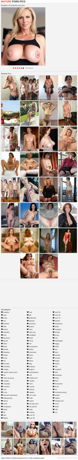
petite (56, 326)
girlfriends (31, 318)
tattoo (56, 378)
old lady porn (32, 404)
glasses (31, 321)
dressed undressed (9, 395)
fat (3, 412)
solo (55, 372)
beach (4, 329)
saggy (56, 344)
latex (29, 358)
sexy (55, 352)
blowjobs (5, 352)
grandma (31, 324)
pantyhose (57, 324)
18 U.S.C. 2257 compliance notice (33, 458)
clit (3, 375)
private (56, 332)
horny (30, 341)
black (4, 346)
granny (30, 326)
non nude (31, 395)
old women (32, 406)
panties (56, 321)
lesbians (31, 366)
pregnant (57, 329)
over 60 (56, 315)
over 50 (56, 312)
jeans (30, 355)
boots (4, 358)
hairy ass (31, 332)
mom (30, 384)
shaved (56, 355)
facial (4, 409)
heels (30, 338)
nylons (30, 401)
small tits (57, 369)
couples (5, 381)
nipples (30, 392)
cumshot (5, 386)
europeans (6, 406)
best (3, 335)
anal (3, 315)
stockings (57, 375)
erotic (4, 404)
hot (29, 344)
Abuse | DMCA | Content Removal (11, 458)
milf (29, 375)
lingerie (30, 369)
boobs (4, 355)
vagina (56, 398)
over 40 (31, 418)
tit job (56, 386)
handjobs (31, 335)
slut (55, 366)
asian (4, 318)
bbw (3, 326)
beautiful (5, 332)
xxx (55, 412)
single (56, 361)
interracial (31, 352)
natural (30, 389)
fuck (29, 312)
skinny (56, 364)
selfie (56, 346)
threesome (58, 384)
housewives (32, 346)
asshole (5, 324)
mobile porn (32, 378)
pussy (56, 335)
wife (55, 409)
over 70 (56, 318)
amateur (5, 312)
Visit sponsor (29, 68)
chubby (5, 369)
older (30, 409)
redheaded (58, 341)
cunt (3, 389)
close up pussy (7, 378)
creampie (5, 384)
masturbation (32, 372)
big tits (4, 341)
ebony (4, 401)
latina (30, 361)
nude (30, 398)
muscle (30, 386)
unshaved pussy (60, 392)
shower (56, 358)
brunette (5, 364)
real (55, 338)
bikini (4, 344)
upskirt (56, 395)
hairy (30, 329)
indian (30, 349)
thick (55, 381)
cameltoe (5, 366)
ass (3, 321)
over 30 (31, 415)
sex (55, 349)
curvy (4, 392)
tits (55, 389)
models (30, 381)
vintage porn (58, 401)
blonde (4, 349)
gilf (29, 315)
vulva (56, 404)
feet (3, 415)
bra (3, 361)
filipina (4, 418)
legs (29, 364)
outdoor (31, 412)
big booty (5, 338)
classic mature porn (9, 372)
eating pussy (6, 398)
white (56, 406)
